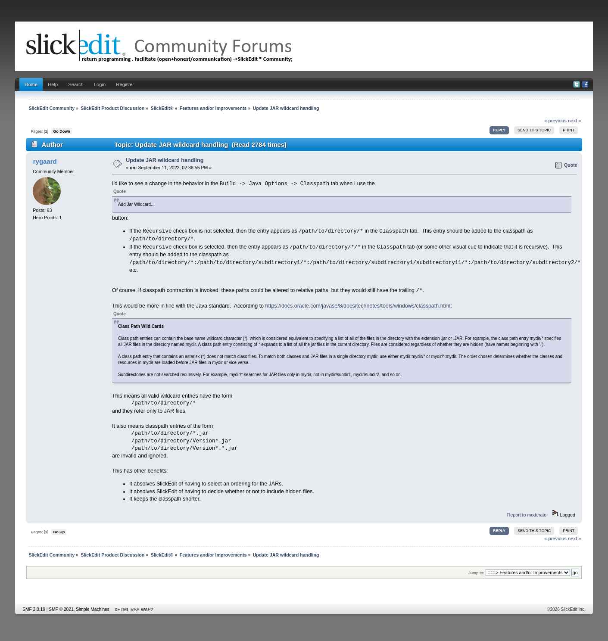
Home (31, 84)
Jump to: (476, 572)
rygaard (45, 161)
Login (100, 84)
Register (125, 84)
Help (53, 84)
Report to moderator (527, 514)
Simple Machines (92, 609)
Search (76, 84)
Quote (570, 165)
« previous (555, 120)
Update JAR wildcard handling (164, 160)
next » (574, 120)
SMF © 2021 (61, 609)
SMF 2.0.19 (33, 609)
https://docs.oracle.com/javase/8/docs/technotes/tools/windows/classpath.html (358, 306)
